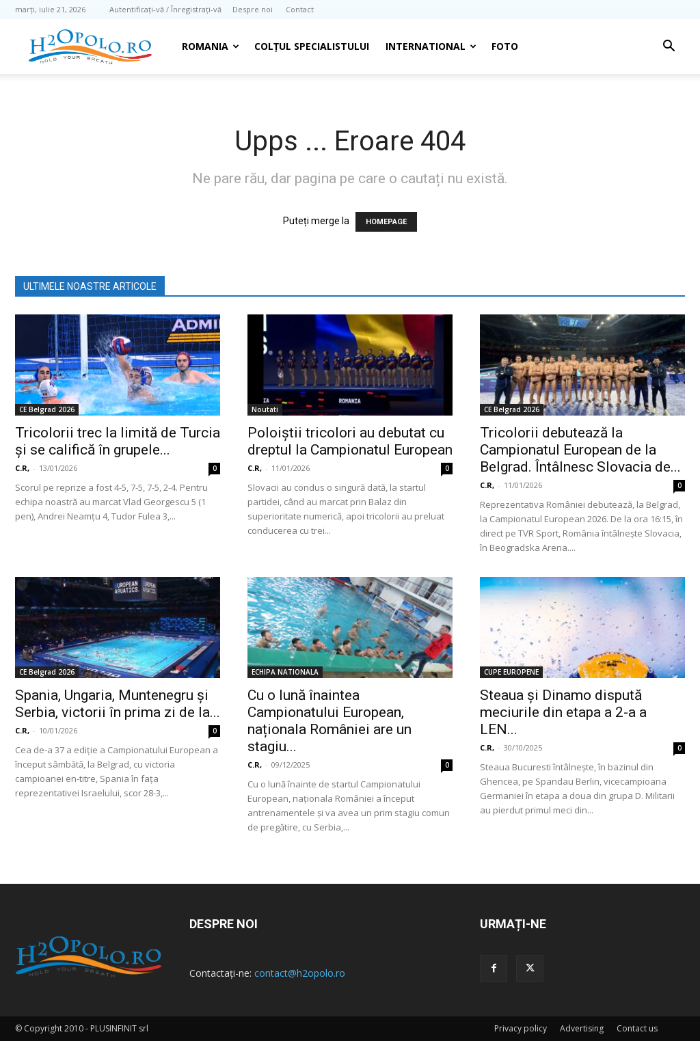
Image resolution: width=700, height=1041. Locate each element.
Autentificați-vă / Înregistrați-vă (165, 9)
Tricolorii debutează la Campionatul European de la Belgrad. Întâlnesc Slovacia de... (580, 449)
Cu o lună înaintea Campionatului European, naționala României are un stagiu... (329, 721)
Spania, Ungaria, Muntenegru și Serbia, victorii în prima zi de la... (117, 703)
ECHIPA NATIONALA (285, 672)
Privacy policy (520, 1028)
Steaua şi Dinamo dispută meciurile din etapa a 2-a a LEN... (563, 712)
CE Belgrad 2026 (47, 409)
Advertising (582, 1028)
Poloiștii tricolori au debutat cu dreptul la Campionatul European (350, 441)
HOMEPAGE (386, 221)
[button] (668, 47)
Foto (505, 46)
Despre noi (252, 9)
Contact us (637, 1028)
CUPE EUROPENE (511, 672)
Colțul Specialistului (311, 46)
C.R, (22, 468)
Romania (210, 46)
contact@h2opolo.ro (299, 972)
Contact (300, 9)
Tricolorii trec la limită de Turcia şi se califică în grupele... (117, 441)
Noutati (265, 409)
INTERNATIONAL (431, 46)
